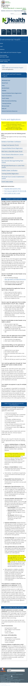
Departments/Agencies (19, 10)
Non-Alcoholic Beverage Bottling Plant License (12, 161)
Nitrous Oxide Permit (7, 157)
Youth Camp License (7, 181)
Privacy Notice (12, 674)
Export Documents (7, 95)
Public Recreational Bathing (9, 101)
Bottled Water (5, 88)
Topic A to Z (21, 679)
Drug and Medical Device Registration (12, 93)
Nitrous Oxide (5, 106)
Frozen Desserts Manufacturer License (12, 154)
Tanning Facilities (6, 103)
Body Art (4, 108)
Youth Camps (5, 98)
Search (12, 13)
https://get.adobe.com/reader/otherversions (15, 279)
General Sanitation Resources (9, 111)
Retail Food (5, 83)
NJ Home (3, 10)
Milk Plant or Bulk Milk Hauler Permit (12, 151)
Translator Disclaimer (11, 672)
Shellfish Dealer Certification (9, 170)
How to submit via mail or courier (12, 193)
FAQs (12, 678)
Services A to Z (9, 10)
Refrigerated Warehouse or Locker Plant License (13, 166)
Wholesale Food (6, 80)
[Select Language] (16, 670)
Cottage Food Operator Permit (10, 145)
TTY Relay (16, 679)
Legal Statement (19, 674)
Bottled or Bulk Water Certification (11, 141)
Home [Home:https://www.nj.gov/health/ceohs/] (3, 66)
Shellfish (4, 90)
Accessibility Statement (5, 675)
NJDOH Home (10, 679)
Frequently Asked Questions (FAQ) (12, 188)
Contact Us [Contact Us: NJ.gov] (5, 674)
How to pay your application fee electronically (15, 191)
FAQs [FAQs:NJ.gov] (25, 12)
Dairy (3, 85)
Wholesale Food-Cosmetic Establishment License (13, 177)
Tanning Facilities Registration (10, 173)
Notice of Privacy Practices (14, 680)
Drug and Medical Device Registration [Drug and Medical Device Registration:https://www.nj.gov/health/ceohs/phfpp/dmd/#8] (12, 148)
